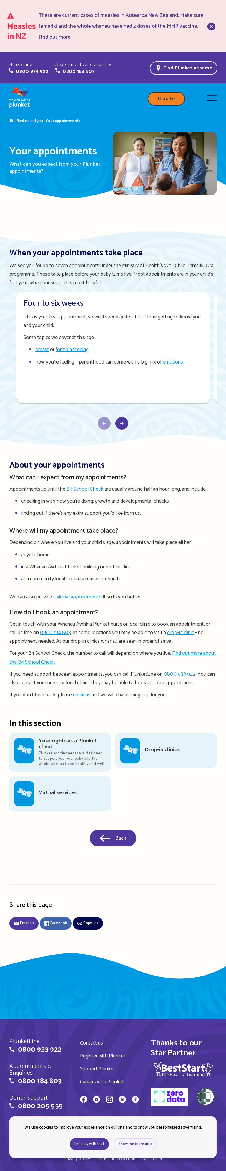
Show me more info (135, 1144)
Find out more (55, 37)
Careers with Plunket (102, 1082)
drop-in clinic (180, 632)
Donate (166, 98)
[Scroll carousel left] (121, 423)
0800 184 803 (55, 632)
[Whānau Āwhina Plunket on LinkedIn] (122, 1100)
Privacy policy (77, 1159)
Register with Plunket (102, 1056)
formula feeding (72, 349)
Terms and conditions (116, 1159)
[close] (211, 26)
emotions (173, 362)
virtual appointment (77, 597)
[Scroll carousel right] (104, 423)
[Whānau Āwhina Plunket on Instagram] (109, 1100)
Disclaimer (152, 1159)
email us (81, 694)
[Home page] (19, 99)
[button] (28, 68)
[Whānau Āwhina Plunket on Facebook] (83, 1100)
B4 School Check (85, 489)
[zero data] (169, 1097)
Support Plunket (97, 1069)
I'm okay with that (89, 1144)
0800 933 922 (179, 674)
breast (42, 349)
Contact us (91, 1043)
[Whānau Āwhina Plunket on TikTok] (135, 1100)
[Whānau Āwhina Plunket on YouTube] (96, 1100)
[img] (184, 1069)
